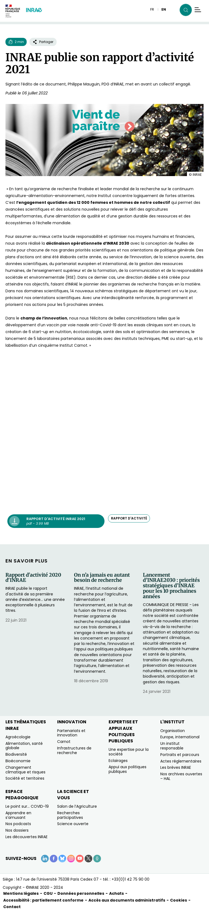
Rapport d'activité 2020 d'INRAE (33, 577)
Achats (116, 893)
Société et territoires (24, 778)
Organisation (172, 730)
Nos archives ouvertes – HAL (181, 776)
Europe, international (179, 737)
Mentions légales (21, 893)
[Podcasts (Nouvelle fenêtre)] (97, 858)
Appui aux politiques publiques (127, 769)
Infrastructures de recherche (74, 750)
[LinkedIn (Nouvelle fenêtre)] (45, 858)
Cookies (178, 900)
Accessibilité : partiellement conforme (43, 900)
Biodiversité (16, 754)
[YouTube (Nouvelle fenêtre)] (80, 858)
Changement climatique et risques (25, 770)
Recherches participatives (70, 815)
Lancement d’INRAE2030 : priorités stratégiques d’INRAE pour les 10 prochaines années (171, 585)
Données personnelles (80, 893)
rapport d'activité (129, 518)
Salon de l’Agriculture (77, 806)
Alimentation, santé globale (24, 746)
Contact (12, 906)
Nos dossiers (17, 830)
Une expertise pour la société (129, 752)
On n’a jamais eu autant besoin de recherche (102, 577)
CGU (48, 893)
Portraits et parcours (179, 754)
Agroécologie (17, 737)
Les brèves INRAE (175, 767)
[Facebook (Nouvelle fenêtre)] (53, 858)
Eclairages (118, 760)
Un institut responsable (171, 746)
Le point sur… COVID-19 (27, 806)
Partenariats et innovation (71, 733)
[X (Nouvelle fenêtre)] (88, 858)
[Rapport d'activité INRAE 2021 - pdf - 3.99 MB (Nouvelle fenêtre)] (55, 521)
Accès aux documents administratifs (126, 900)
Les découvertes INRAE (26, 837)
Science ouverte (72, 823)
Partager (43, 41)
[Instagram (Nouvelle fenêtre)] (71, 858)
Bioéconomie (17, 761)
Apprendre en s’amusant (18, 815)
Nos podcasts (18, 823)
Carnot (63, 741)
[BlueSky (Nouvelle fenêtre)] (62, 858)
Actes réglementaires (180, 761)
